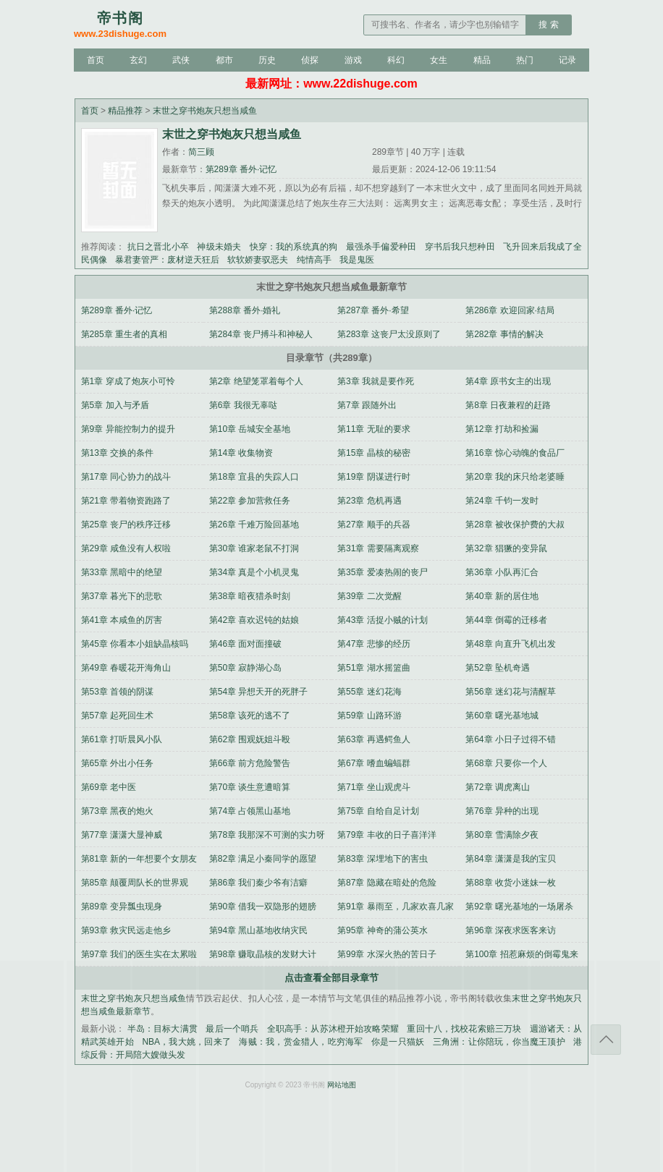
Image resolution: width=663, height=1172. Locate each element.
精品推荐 (125, 111)
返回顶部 (606, 1039)
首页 (95, 60)
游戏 (353, 60)
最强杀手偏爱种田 (381, 247)
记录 (567, 60)
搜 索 (548, 25)
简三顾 (201, 152)
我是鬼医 (356, 260)
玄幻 (138, 60)
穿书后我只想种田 (460, 247)
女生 (438, 60)
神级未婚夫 (219, 247)
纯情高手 (314, 260)
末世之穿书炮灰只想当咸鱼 (205, 111)
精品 (482, 60)
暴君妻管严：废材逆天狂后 (167, 260)
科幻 (396, 60)
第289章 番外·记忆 (241, 169)
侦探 (309, 60)
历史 (267, 60)
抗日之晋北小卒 (158, 247)
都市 (224, 60)
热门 (524, 60)
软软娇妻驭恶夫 (257, 260)
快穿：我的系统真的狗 (294, 247)
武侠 (181, 60)
